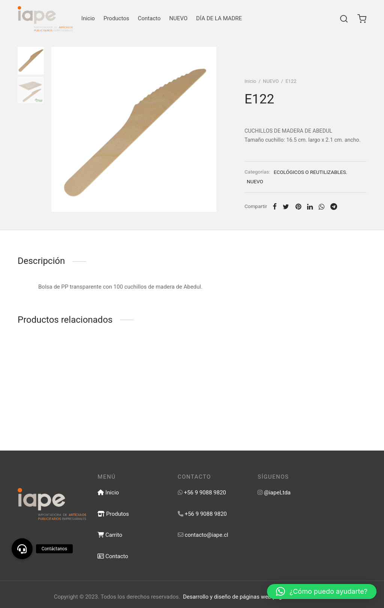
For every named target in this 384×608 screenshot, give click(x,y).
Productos (116, 18)
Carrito (110, 535)
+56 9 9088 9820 (205, 492)
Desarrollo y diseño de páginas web (227, 596)
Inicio (88, 18)
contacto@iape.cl (206, 535)
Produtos (113, 514)
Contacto (149, 18)
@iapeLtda (277, 492)
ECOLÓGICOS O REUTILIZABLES (310, 172)
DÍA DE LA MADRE (219, 18)
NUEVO (178, 18)
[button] (321, 591)
